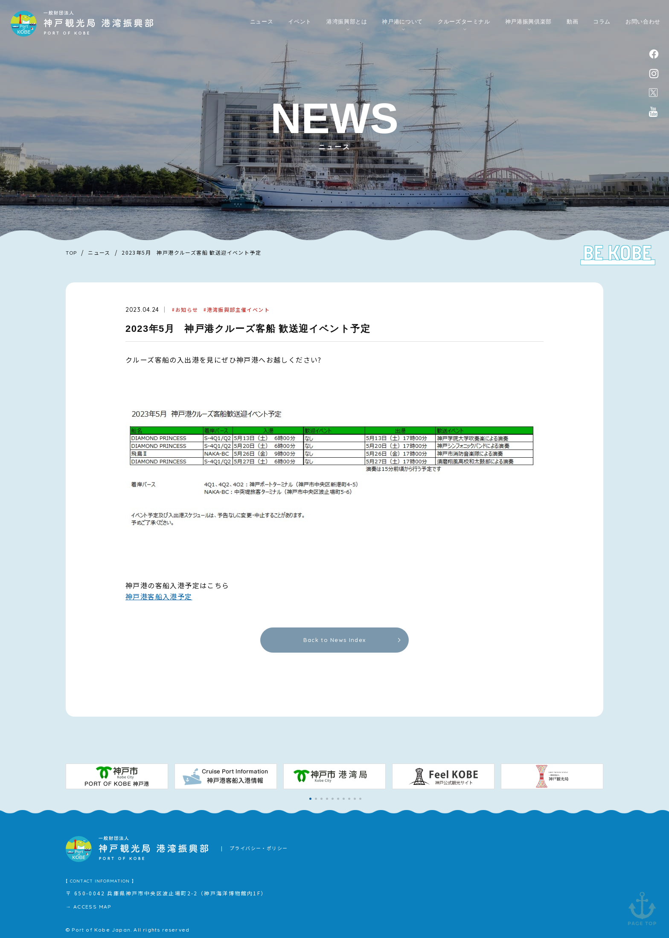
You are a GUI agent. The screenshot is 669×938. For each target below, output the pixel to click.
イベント (299, 22)
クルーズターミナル (464, 22)
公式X (653, 92)
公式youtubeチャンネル (653, 112)
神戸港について (402, 22)
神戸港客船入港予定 (158, 596)
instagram (654, 73)
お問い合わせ (642, 22)
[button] (310, 799)
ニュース (261, 22)
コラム (602, 22)
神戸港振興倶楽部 (528, 22)
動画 (572, 22)
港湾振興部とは (346, 22)
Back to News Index (334, 639)
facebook (654, 54)
